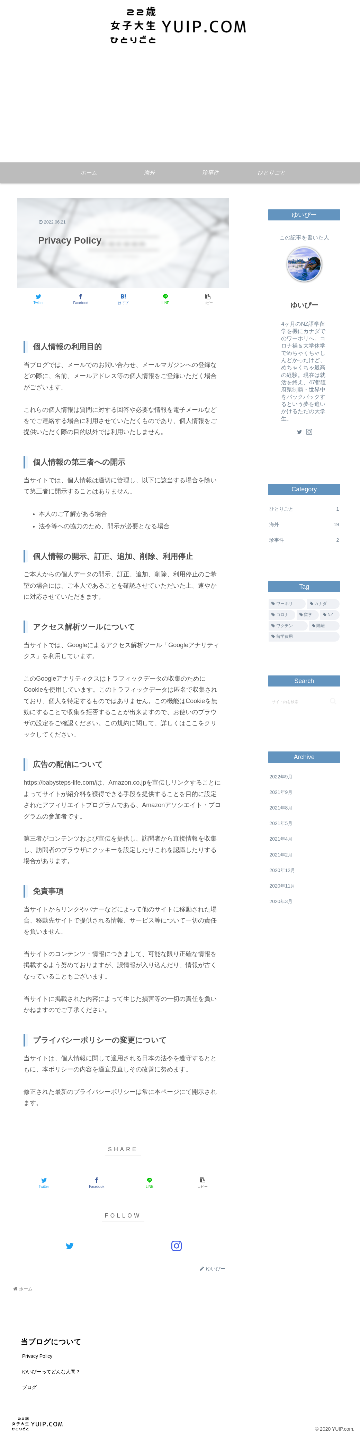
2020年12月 (282, 870)
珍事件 (304, 540)
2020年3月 (280, 901)
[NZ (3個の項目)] (330, 615)
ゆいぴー (304, 305)
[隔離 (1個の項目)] (324, 626)
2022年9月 (280, 776)
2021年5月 (280, 823)
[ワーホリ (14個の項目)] (287, 604)
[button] (333, 701)
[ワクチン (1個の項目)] (288, 626)
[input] (304, 701)
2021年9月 (280, 792)
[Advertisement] (180, 110)
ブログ (29, 1387)
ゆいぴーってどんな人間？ (51, 1371)
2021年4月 (280, 839)
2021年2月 (280, 855)
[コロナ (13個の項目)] (282, 615)
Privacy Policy (37, 1356)
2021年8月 (280, 808)
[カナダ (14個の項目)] (323, 604)
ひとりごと (304, 509)
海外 (304, 524)
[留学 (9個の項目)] (308, 615)
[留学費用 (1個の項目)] (304, 637)
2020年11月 (282, 886)
